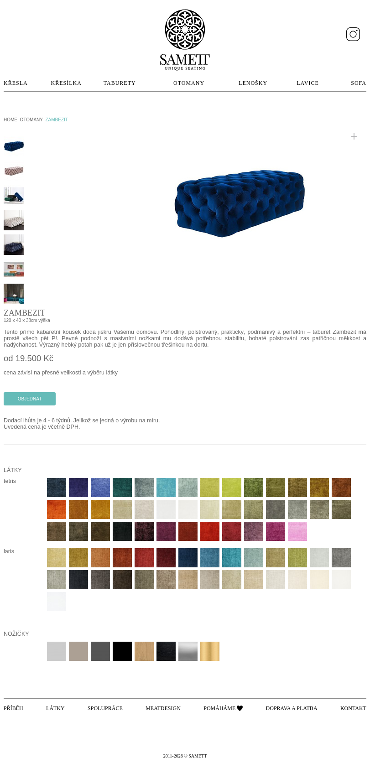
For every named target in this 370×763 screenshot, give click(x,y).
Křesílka (66, 83)
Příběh (13, 708)
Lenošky (253, 83)
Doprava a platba (292, 708)
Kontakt (353, 708)
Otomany (188, 83)
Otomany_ (33, 119)
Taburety (120, 83)
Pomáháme (219, 708)
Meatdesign (163, 708)
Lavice (307, 83)
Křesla (16, 83)
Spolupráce (105, 708)
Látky (55, 708)
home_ (12, 119)
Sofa (358, 83)
